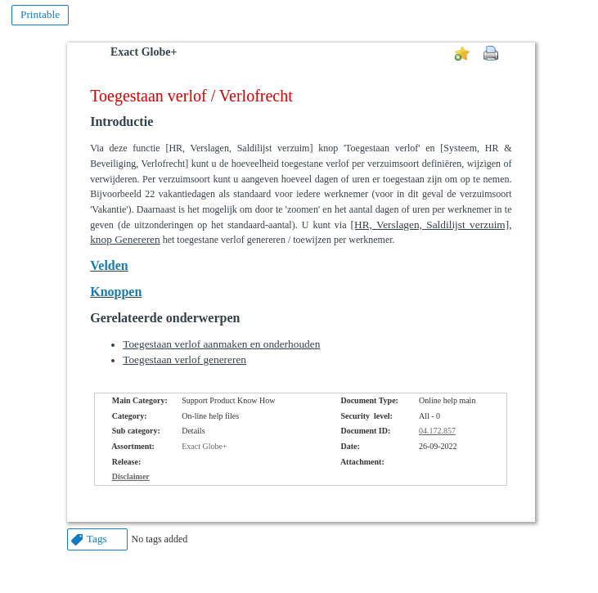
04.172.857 (437, 430)
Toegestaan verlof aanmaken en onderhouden (221, 344)
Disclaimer (131, 476)
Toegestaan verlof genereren (184, 359)
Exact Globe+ (143, 52)
